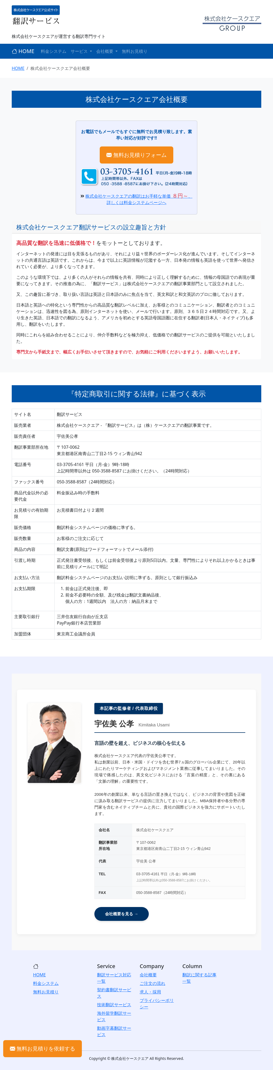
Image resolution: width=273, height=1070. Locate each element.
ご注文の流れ (152, 983)
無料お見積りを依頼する (42, 1048)
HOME (23, 51)
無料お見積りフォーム (136, 154)
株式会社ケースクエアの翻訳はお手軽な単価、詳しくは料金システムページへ (138, 199)
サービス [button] (80, 51)
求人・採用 (150, 992)
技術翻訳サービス (114, 1005)
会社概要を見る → (121, 914)
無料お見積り (134, 51)
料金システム (53, 51)
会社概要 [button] (105, 51)
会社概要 (148, 975)
